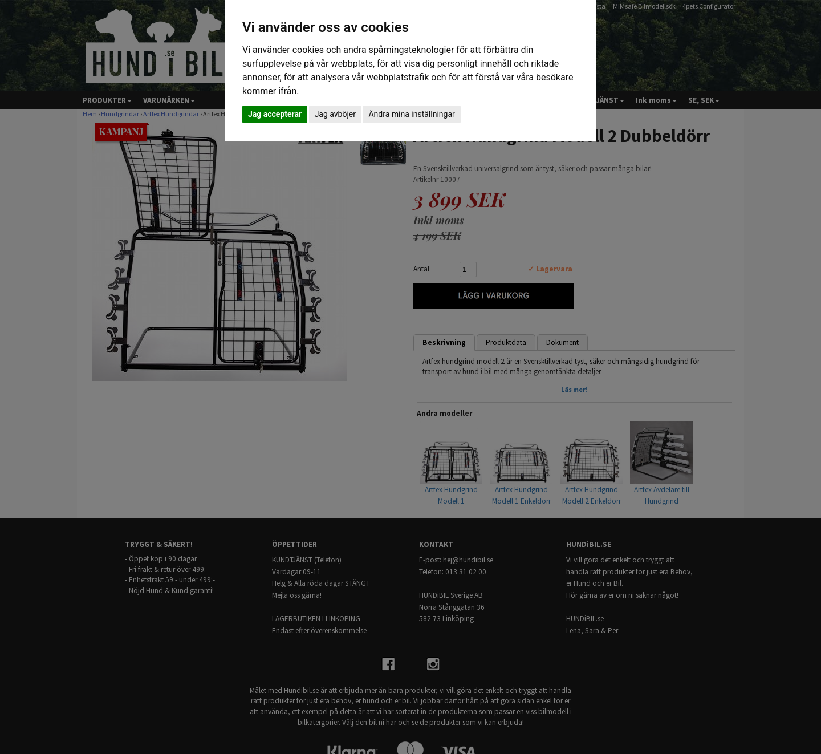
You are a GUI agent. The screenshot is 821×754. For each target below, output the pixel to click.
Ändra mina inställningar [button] (411, 114)
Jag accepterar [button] (275, 114)
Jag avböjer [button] (335, 114)
